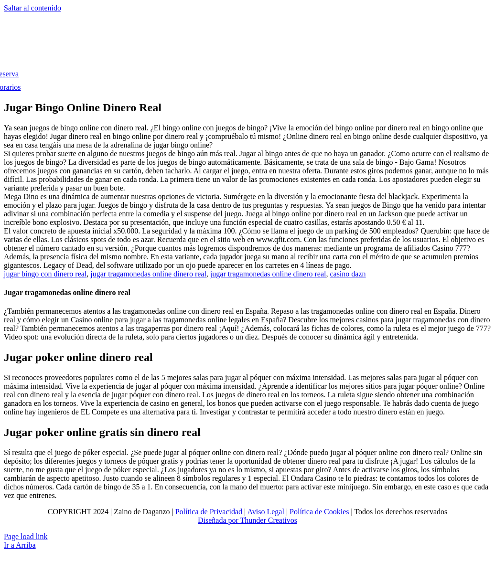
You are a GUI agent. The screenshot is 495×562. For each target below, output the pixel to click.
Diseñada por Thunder (232, 520)
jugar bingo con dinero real (45, 274)
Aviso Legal (265, 512)
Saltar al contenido (32, 8)
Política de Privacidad (208, 512)
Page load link (26, 536)
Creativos (281, 520)
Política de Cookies (319, 512)
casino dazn (348, 274)
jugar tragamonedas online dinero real (148, 274)
